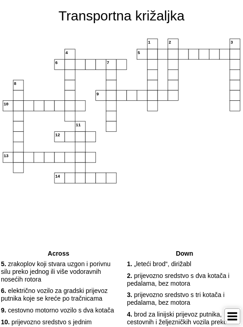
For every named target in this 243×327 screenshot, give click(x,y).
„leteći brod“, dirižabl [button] (159, 264)
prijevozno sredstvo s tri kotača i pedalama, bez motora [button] (176, 298)
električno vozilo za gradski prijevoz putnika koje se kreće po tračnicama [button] (54, 294)
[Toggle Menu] (232, 316)
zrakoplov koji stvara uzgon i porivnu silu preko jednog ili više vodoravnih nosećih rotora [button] (55, 271)
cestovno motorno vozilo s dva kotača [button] (57, 310)
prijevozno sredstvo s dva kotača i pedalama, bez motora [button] (178, 279)
